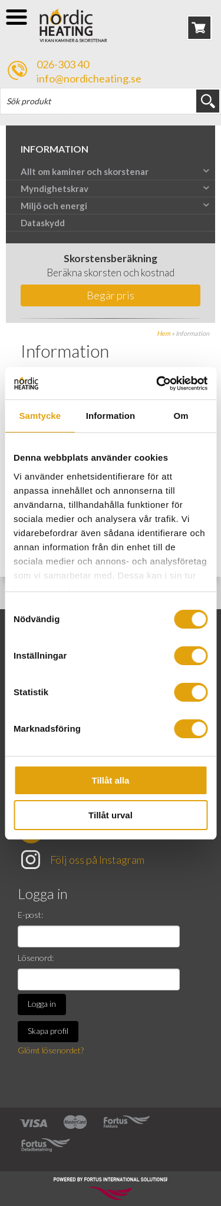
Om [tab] (181, 416)
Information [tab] (111, 416)
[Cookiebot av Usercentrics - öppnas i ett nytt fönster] (157, 383)
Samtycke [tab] (40, 416)
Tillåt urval (110, 815)
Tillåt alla (111, 780)
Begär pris (110, 295)
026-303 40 (63, 64)
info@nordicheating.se (89, 78)
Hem (163, 333)
